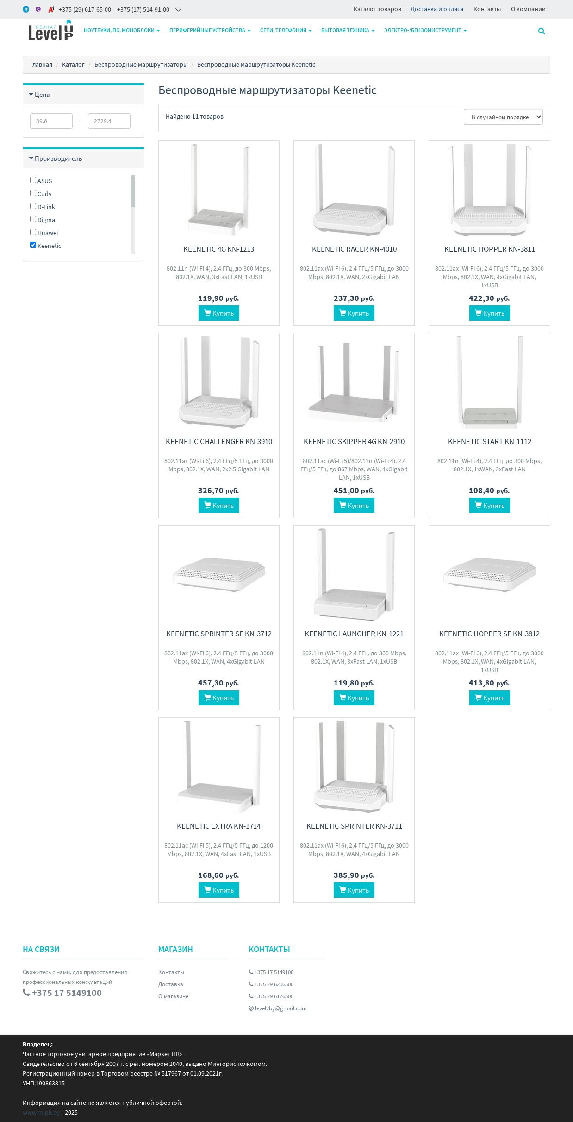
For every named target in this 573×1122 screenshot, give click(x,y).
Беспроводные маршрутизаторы (140, 64)
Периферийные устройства (210, 29)
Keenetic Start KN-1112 (489, 441)
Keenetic (45, 245)
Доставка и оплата (437, 9)
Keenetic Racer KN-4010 (354, 249)
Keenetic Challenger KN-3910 (219, 441)
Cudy (41, 194)
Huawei (44, 232)
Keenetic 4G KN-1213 (218, 249)
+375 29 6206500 (271, 984)
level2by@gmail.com (278, 1008)
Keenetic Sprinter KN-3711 (354, 826)
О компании (528, 9)
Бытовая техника (348, 29)
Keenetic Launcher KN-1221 (354, 633)
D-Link (42, 207)
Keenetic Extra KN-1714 (219, 826)
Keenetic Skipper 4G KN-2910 (354, 441)
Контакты (487, 9)
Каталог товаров (377, 9)
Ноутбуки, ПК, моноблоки (122, 29)
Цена (42, 94)
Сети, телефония (286, 29)
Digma (42, 220)
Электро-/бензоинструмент (425, 29)
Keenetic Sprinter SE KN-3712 (219, 633)
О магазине (173, 996)
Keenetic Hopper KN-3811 (489, 249)
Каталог (73, 64)
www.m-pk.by (41, 1112)
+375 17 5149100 (271, 972)
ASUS (41, 181)
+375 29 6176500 (271, 996)
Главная (41, 64)
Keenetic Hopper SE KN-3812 (489, 633)
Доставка (170, 984)
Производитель (58, 158)
